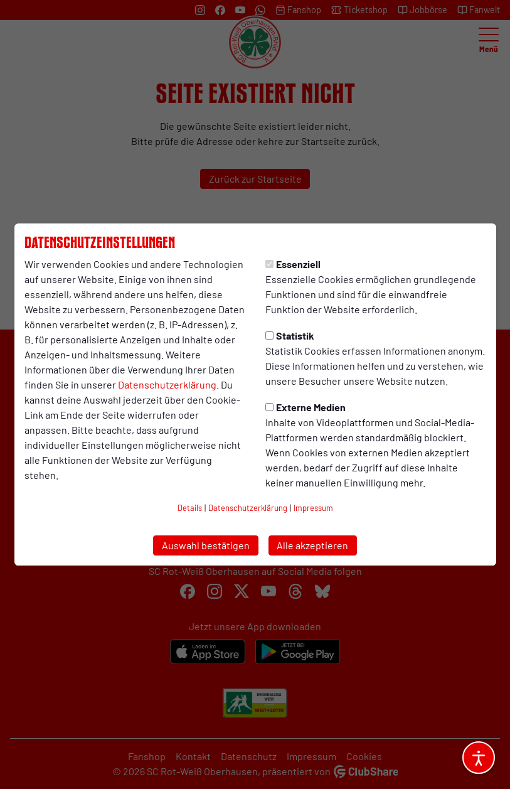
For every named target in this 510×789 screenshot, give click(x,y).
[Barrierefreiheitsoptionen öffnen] (478, 757)
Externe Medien (305, 407)
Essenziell (293, 264)
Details (190, 508)
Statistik (289, 335)
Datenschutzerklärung (167, 384)
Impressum (313, 508)
